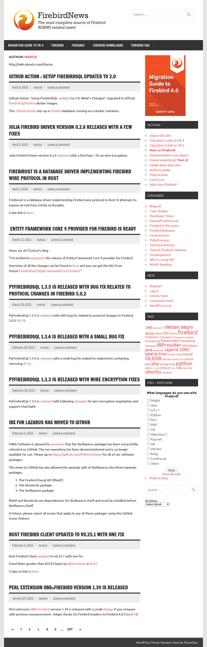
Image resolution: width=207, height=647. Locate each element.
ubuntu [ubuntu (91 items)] (153, 371)
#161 (94, 563)
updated (64, 98)
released (63, 155)
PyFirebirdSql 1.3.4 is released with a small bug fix (66, 336)
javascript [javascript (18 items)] (158, 350)
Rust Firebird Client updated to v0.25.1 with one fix (66, 534)
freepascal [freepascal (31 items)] (187, 340)
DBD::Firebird (40, 609)
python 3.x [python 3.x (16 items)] (150, 367)
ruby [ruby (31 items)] (179, 367)
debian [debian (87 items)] (172, 327)
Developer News (162, 216)
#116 (27, 363)
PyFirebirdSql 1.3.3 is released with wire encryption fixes (74, 379)
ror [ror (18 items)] (173, 367)
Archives (151, 500)
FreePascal (158, 458)
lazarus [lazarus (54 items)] (151, 353)
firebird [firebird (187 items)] (188, 332)
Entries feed (158, 296)
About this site (160, 135)
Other (155, 463)
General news (159, 235)
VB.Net (156, 449)
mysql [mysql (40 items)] (188, 354)
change (108, 609)
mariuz (37, 87)
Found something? (169, 160)
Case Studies (159, 211)
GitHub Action (26, 111)
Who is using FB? (162, 259)
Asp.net (156, 439)
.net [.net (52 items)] (148, 327)
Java (154, 405)
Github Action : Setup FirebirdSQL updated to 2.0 (62, 76)
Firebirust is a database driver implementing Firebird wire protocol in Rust (70, 175)
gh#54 (132, 614)
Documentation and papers (169, 155)
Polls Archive (159, 478)
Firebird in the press (164, 225)
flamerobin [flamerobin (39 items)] (170, 340)
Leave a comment (59, 87)
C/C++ (155, 410)
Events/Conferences (164, 220)
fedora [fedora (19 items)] (173, 333)
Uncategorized (160, 254)
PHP (154, 424)
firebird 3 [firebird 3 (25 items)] (168, 337)
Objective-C (159, 434)
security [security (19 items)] (187, 367)
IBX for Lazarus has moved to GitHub (49, 422)
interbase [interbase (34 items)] (189, 345)
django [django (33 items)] (150, 333)
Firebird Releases (162, 230)
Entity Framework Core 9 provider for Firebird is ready (72, 228)
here (29, 212)
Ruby (154, 454)
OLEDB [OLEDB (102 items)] (153, 358)
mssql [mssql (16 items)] (179, 354)
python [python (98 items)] (184, 363)
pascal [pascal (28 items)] (188, 359)
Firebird (57, 45)
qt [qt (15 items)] (157, 367)
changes (80, 401)
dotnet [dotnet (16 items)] (159, 333)
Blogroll (155, 206)
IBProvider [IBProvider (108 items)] (169, 345)
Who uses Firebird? (163, 184)
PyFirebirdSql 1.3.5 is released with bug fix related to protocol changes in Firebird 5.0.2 (69, 290)
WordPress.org (160, 305)
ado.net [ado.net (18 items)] (157, 327)
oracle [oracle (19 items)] (174, 359)
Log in (154, 291)
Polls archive (159, 175)
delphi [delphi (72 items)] (187, 327)
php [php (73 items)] (155, 363)
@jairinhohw (77, 563)
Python (156, 415)
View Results (171, 474)
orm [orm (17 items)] (181, 359)
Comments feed (161, 300)
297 (70, 629)
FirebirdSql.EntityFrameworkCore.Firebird (49, 271)
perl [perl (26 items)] (148, 364)
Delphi (155, 400)
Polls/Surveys (159, 240)
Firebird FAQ (140, 45)
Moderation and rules (165, 165)
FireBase (78, 45)
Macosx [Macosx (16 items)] (171, 354)
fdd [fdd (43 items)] (166, 333)
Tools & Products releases (168, 250)
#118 (21, 320)
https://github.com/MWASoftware (77, 454)
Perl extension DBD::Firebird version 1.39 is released (68, 587)
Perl (153, 420)
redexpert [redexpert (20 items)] (165, 367)
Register (156, 286)
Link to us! (157, 179)
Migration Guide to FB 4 (25, 45)
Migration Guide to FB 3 (167, 145)
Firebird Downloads (108, 45)
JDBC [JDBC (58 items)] (184, 349)
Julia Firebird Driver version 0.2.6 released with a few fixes (70, 130)
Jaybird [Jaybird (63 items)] (171, 349)
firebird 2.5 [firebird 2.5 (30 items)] (153, 337)
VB (153, 444)
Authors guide (160, 170)
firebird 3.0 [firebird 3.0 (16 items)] (179, 337)
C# (153, 429)
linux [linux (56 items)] (162, 353)
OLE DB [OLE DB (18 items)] (166, 359)
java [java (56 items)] (148, 349)
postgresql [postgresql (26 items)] (167, 364)
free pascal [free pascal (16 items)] (150, 345)
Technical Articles (162, 245)
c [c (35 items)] (163, 327)
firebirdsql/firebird (22, 103)
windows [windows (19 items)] (167, 372)
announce (38, 258)
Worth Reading (160, 264)
